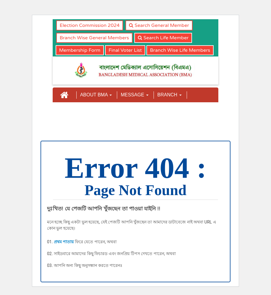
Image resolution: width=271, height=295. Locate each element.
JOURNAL (110, 112)
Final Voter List (125, 50)
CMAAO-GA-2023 (76, 130)
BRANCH (169, 94)
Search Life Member (163, 38)
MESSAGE (135, 94)
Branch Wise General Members (94, 38)
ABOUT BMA (96, 94)
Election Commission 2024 (90, 25)
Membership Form (80, 50)
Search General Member (159, 25)
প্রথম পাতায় (64, 241)
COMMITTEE (73, 112)
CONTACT (168, 112)
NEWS (139, 112)
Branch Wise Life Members (180, 50)
